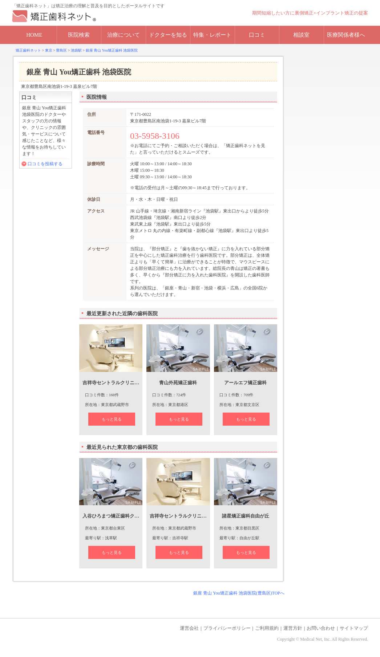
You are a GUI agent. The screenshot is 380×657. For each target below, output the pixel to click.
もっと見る (112, 419)
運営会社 (189, 628)
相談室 (301, 35)
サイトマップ (354, 628)
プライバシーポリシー (227, 628)
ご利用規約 (267, 628)
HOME (34, 35)
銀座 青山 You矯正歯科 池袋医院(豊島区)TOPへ (238, 593)
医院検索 (79, 35)
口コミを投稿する (45, 163)
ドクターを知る (168, 35)
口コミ (257, 35)
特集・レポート (212, 35)
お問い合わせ (321, 628)
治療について (123, 35)
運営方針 (292, 628)
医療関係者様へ (346, 35)
